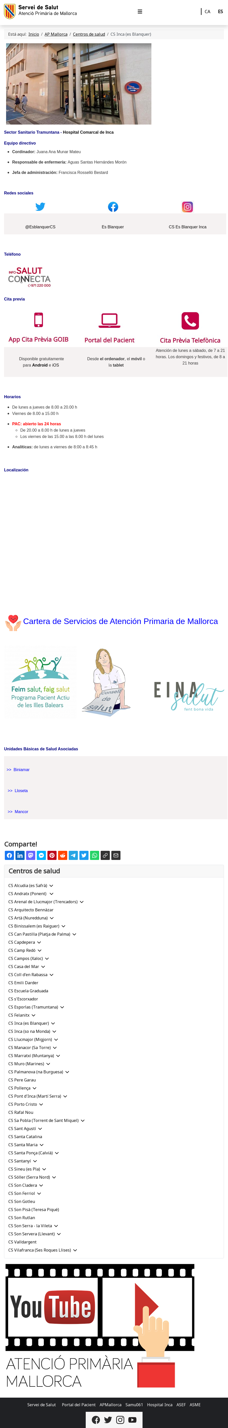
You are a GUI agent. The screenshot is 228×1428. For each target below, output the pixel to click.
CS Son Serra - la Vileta (30, 1226)
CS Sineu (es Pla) (24, 1169)
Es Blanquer (113, 227)
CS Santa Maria (23, 1145)
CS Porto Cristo (22, 1104)
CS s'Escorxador (23, 999)
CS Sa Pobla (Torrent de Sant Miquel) (43, 1120)
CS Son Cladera (22, 1185)
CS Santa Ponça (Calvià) (30, 1153)
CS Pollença (19, 1088)
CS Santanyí (19, 1161)
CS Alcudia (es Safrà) (27, 885)
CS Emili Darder (23, 982)
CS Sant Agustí (22, 1128)
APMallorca (110, 1404)
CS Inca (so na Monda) (29, 1031)
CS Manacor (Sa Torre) (29, 1047)
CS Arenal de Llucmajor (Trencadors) (43, 901)
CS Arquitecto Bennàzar (31, 910)
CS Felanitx (18, 1015)
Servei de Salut (41, 1404)
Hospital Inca (159, 1404)
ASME (195, 1404)
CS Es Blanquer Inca (188, 227)
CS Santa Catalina (25, 1136)
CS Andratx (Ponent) (27, 893)
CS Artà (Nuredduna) (28, 918)
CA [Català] (208, 11)
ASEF (181, 1404)
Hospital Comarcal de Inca (88, 132)
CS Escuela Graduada (28, 991)
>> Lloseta (18, 791)
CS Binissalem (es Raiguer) (33, 926)
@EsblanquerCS (40, 227)
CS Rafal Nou (20, 1112)
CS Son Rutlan (21, 1217)
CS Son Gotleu (21, 1201)
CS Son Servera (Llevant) (31, 1234)
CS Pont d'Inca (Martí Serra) (34, 1096)
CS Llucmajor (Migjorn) (30, 1039)
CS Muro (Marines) (26, 1064)
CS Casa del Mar (23, 966)
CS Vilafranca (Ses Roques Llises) (39, 1250)
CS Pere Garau (22, 1080)
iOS (55, 365)
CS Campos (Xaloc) (25, 958)
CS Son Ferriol (21, 1193)
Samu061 (134, 1404)
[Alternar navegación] (140, 11)
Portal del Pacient (79, 1404)
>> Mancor (18, 812)
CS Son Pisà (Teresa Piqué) (33, 1209)
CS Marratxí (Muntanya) (31, 1055)
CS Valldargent (22, 1242)
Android (40, 365)
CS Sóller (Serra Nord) (29, 1177)
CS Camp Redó (22, 950)
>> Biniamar (18, 770)
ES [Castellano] (220, 11)
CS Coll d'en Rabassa (27, 974)
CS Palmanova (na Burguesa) (35, 1072)
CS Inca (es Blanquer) (28, 1023)
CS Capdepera (21, 942)
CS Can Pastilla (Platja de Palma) (39, 934)
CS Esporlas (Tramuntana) (33, 1007)
